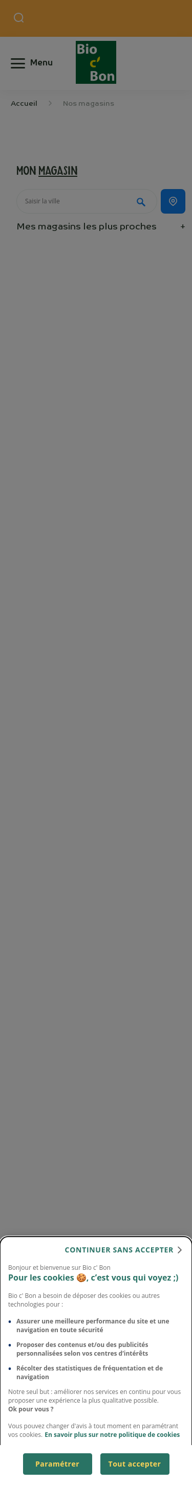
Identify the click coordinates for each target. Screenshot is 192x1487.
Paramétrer (57, 1464)
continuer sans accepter (119, 1249)
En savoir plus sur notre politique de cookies (112, 1434)
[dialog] (96, 1362)
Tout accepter (135, 1464)
